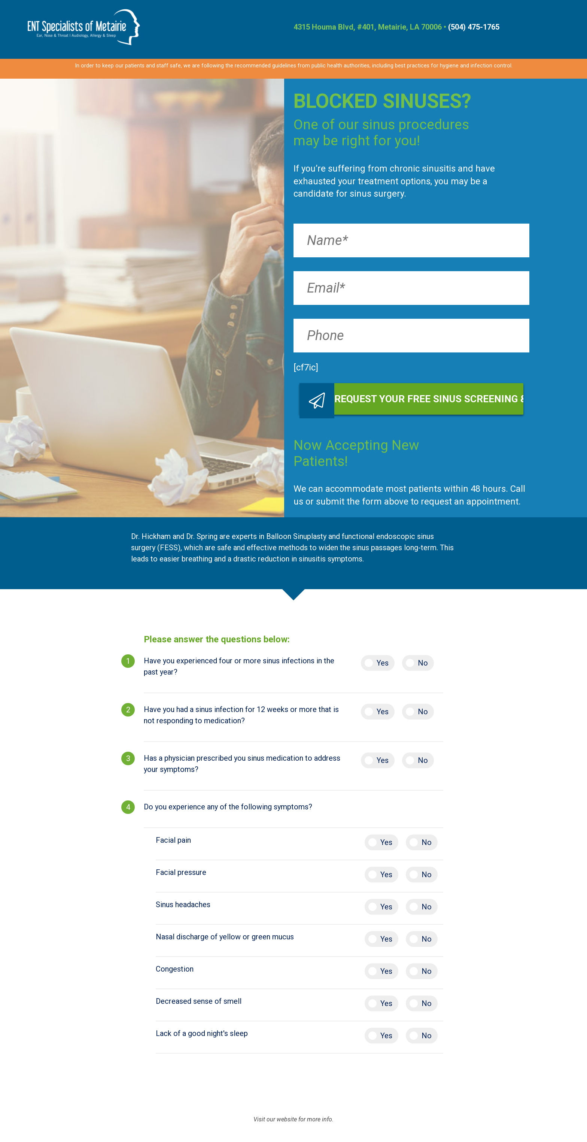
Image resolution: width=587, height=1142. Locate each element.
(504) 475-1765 (473, 26)
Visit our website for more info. (293, 1119)
